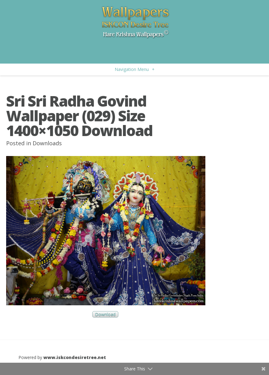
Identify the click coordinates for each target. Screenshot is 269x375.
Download (105, 314)
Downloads (47, 143)
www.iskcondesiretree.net (74, 357)
